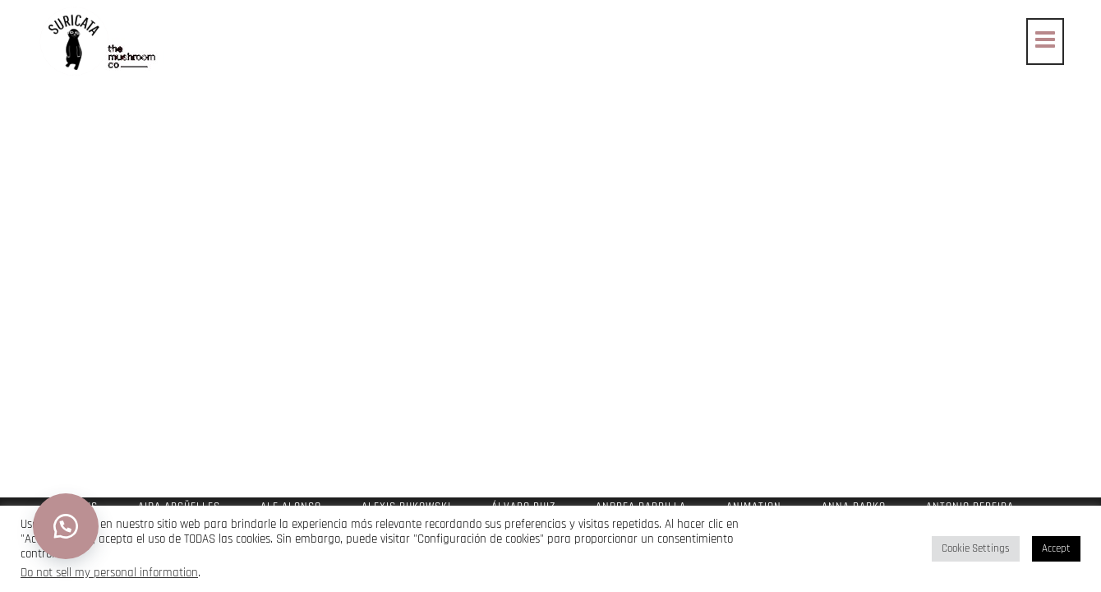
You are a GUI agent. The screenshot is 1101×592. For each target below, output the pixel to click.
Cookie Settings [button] (976, 548)
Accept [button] (1056, 548)
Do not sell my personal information (109, 572)
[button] (66, 526)
